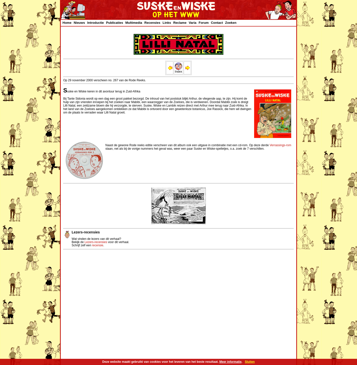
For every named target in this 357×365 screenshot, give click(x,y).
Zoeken (231, 23)
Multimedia (133, 23)
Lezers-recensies (96, 242)
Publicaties (114, 23)
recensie (97, 245)
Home (66, 23)
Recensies (152, 23)
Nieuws (79, 23)
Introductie (95, 23)
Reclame (179, 23)
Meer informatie (230, 362)
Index (178, 70)
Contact (217, 23)
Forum (203, 23)
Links (167, 23)
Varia (192, 23)
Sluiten (250, 362)
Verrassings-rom (280, 145)
